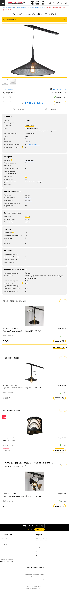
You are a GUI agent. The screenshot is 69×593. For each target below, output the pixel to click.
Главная (4, 8)
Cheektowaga (29, 125)
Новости (38, 552)
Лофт (26, 136)
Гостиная (32, 278)
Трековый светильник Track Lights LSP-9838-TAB (22, 496)
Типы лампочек (40, 556)
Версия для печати (58, 89)
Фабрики (4, 540)
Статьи (38, 554)
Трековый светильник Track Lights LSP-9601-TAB (22, 388)
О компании (7, 535)
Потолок (28, 273)
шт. (27, 529)
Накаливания (29, 160)
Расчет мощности (33, 144)
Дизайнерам (39, 548)
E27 (26, 176)
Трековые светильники (37, 8)
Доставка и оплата (41, 538)
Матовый (28, 200)
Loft (4, 89)
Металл (27, 142)
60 (25, 166)
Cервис (39, 535)
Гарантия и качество (42, 542)
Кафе (26, 278)
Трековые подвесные (50, 131)
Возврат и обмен (41, 544)
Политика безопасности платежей (34, 567)
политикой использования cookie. (34, 580)
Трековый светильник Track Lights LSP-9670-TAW (22, 331)
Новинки (4, 546)
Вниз (26, 206)
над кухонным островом (38, 276)
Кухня (27, 276)
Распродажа (5, 544)
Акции (3, 548)
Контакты (4, 538)
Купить (60, 103)
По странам (5, 542)
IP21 (26, 281)
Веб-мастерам (40, 546)
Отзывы (38, 550)
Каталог (11, 8)
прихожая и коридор (55, 276)
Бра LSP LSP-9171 (10, 440)
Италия (10, 89)
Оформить (39, 529)
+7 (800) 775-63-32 (37, 2)
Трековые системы (21, 8)
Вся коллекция (60, 348)
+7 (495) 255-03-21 (37, 4)
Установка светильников (43, 540)
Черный (28, 139)
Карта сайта (5, 550)
